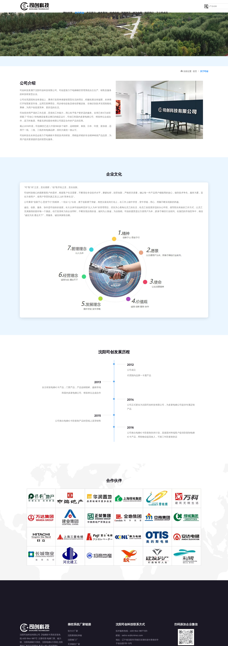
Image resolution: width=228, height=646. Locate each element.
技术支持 (114, 6)
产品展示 (91, 6)
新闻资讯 (126, 6)
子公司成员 (162, 6)
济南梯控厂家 (74, 640)
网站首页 (67, 6)
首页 (195, 61)
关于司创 (79, 6)
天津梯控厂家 (74, 636)
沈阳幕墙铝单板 (75, 627)
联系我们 (149, 6)
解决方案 (137, 6)
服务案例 (102, 6)
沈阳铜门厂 (73, 631)
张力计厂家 (73, 622)
